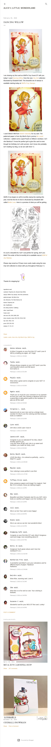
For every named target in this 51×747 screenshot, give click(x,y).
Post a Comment (9, 612)
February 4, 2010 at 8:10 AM (18, 418)
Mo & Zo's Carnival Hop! (18, 664)
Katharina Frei (16, 560)
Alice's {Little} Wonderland (19, 8)
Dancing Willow (18, 78)
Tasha (12, 362)
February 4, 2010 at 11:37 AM (18, 474)
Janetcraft (14, 437)
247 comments (13, 668)
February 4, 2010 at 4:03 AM (18, 385)
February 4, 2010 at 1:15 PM (18, 488)
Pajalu (13, 378)
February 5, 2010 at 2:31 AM (18, 581)
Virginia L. (15, 409)
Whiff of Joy (31, 337)
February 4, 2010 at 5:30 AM (18, 403)
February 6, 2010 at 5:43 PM (18, 607)
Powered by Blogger (25, 740)
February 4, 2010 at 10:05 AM (18, 462)
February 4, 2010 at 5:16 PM (18, 502)
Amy (11, 494)
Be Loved (40, 136)
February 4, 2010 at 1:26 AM (18, 356)
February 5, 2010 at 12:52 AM (18, 554)
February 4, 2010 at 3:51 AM (18, 372)
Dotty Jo (13, 546)
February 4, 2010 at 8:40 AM (18, 431)
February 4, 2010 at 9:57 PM (18, 540)
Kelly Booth (15, 454)
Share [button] (5, 334)
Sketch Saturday (25, 134)
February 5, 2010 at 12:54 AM (18, 569)
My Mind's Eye (22, 337)
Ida (11, 587)
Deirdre (13, 575)
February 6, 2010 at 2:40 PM (18, 595)
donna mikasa (15, 348)
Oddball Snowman (15, 722)
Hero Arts (15, 337)
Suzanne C (14, 601)
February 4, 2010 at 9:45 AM (18, 448)
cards (9, 337)
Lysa (12, 425)
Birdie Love (12, 202)
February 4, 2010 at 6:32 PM (18, 526)
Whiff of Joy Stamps (28, 83)
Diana (12, 520)
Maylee (13, 468)
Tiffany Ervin (16, 480)
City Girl (35, 78)
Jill (12, 508)
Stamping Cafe (16, 532)
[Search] (46, 3)
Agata (12, 392)
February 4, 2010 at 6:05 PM (18, 514)
